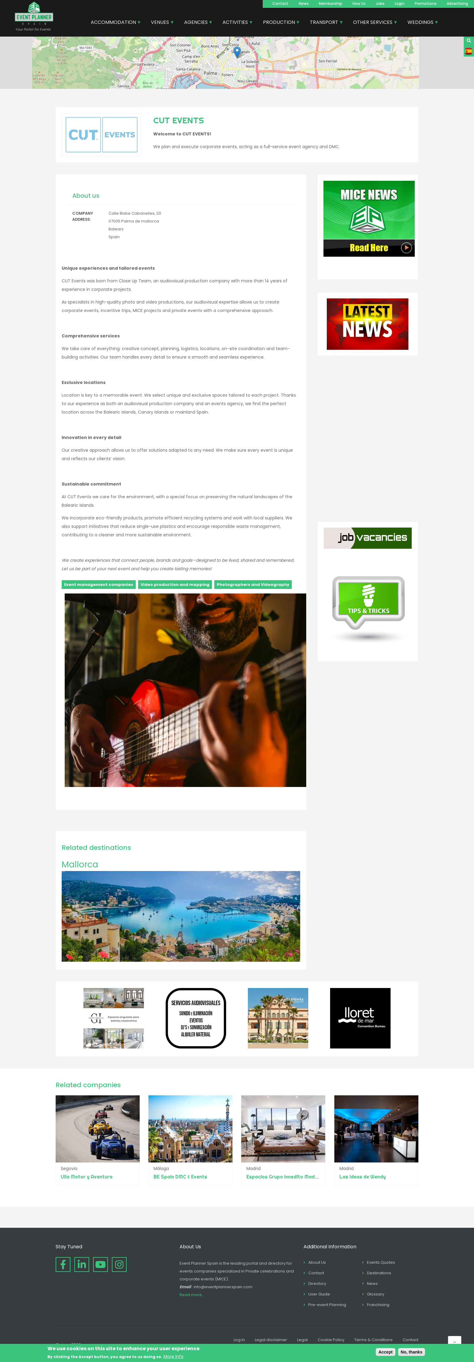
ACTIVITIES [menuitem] (235, 23)
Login (399, 3)
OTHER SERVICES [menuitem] (373, 23)
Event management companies (98, 584)
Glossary (375, 1294)
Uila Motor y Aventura (86, 1177)
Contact (280, 3)
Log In (239, 1340)
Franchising (378, 1305)
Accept (385, 1352)
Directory (317, 1283)
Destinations (379, 1273)
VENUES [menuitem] (160, 23)
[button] (237, 52)
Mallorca (80, 864)
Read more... (192, 1295)
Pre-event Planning (327, 1305)
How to (358, 3)
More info (173, 1357)
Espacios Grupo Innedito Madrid (284, 1177)
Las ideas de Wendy (362, 1177)
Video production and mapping (175, 584)
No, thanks (412, 1352)
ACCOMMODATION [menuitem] (113, 23)
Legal (302, 1340)
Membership (330, 3)
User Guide (319, 1294)
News (304, 3)
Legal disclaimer (271, 1340)
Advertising (457, 3)
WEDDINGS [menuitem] (421, 23)
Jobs (380, 3)
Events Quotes (381, 1262)
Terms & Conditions (373, 1340)
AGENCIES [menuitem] (196, 23)
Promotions (426, 3)
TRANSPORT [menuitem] (324, 23)
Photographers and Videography (253, 584)
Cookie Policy (331, 1340)
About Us (317, 1262)
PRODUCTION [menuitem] (279, 23)
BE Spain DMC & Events (180, 1177)
